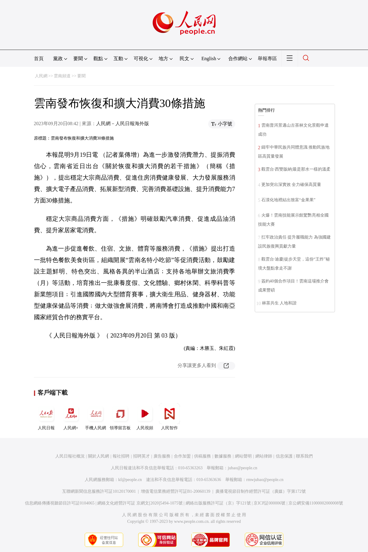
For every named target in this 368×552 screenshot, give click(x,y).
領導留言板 (120, 416)
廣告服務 (162, 456)
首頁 (39, 58)
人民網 (41, 76)
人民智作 (169, 416)
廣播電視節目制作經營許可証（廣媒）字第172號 (260, 491)
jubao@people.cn (242, 468)
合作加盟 (182, 456)
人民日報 (46, 416)
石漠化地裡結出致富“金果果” (288, 200)
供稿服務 (202, 456)
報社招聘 (121, 456)
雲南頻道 (62, 76)
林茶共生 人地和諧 (279, 303)
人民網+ (70, 416)
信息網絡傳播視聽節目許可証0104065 (59, 503)
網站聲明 (243, 456)
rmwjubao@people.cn (265, 479)
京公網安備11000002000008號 (315, 503)
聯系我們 (304, 456)
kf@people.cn (130, 479)
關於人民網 (98, 456)
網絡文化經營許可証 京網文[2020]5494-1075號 (140, 503)
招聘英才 (141, 456)
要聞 (81, 76)
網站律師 (263, 456)
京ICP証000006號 (269, 503)
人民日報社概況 (70, 456)
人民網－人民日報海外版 (122, 123)
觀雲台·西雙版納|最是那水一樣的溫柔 (295, 169)
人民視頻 (144, 416)
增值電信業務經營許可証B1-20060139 (175, 491)
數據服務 (222, 456)
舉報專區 (267, 58)
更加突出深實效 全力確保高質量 (291, 184)
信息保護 (284, 456)
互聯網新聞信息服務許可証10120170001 (99, 491)
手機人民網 (95, 416)
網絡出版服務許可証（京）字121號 (218, 503)
